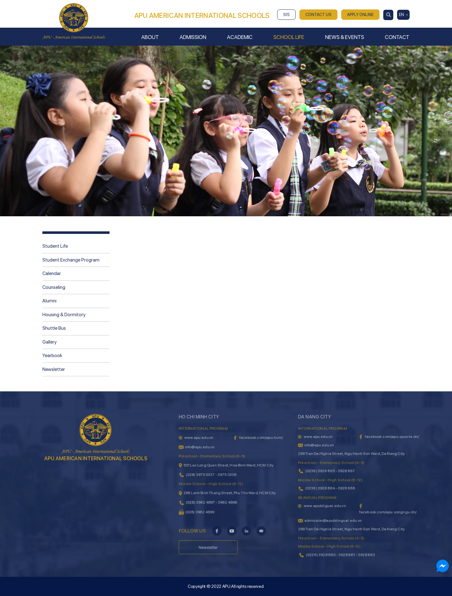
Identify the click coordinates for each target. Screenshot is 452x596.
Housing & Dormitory (63, 314)
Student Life (55, 246)
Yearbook (52, 355)
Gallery (49, 342)
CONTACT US (318, 14)
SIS (286, 14)
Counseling (53, 287)
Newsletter (53, 369)
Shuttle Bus (54, 328)
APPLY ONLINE (360, 14)
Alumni (49, 301)
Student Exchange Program (71, 260)
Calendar (51, 273)
